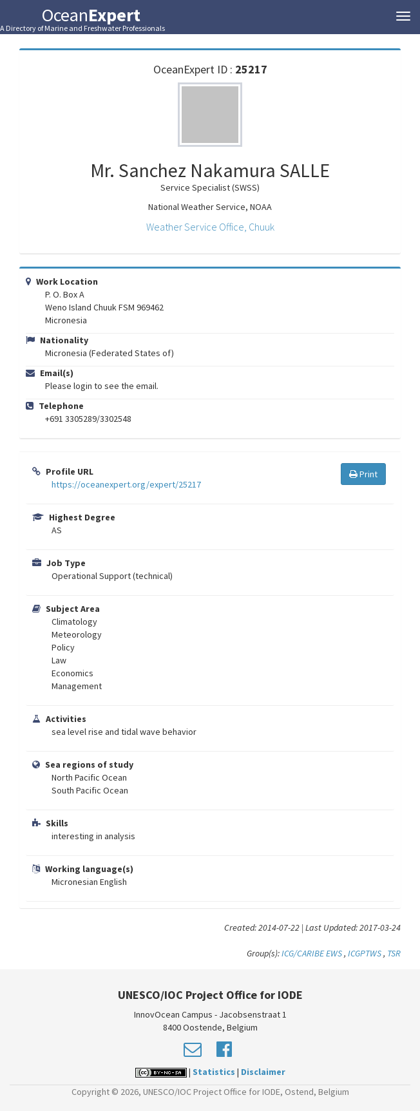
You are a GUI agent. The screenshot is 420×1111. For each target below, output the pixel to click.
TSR (394, 953)
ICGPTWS (364, 953)
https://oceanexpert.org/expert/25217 (126, 484)
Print (363, 474)
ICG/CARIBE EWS (312, 953)
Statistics (214, 1072)
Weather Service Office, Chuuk (210, 226)
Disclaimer (263, 1072)
